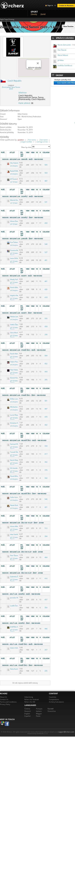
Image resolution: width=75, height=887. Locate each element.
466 (46, 629)
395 (46, 380)
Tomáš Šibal (13, 452)
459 (46, 223)
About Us (3, 697)
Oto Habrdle (13, 163)
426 (46, 289)
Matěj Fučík (13, 279)
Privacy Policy (5, 704)
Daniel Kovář (13, 378)
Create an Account (66, 5)
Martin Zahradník (64, 45)
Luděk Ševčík (13, 606)
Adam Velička (14, 648)
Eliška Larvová (14, 399)
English (27, 713)
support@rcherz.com (66, 732)
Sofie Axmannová (15, 497)
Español (27, 716)
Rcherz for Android (31, 699)
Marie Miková (63, 55)
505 (46, 165)
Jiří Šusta (12, 179)
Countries (52, 697)
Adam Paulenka (14, 362)
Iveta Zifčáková (14, 258)
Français (39, 709)
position (22, 140)
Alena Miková (14, 526)
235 (46, 671)
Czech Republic (15, 80)
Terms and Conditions (8, 702)
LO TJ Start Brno (15, 182)
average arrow (43, 142)
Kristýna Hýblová (15, 423)
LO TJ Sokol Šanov (14, 254)
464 (46, 557)
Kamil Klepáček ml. (16, 460)
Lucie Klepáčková (15, 415)
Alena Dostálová (15, 221)
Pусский (51, 709)
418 (46, 297)
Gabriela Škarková (15, 576)
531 (46, 202)
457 (46, 599)
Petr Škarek (62, 50)
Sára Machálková (15, 332)
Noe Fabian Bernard (16, 370)
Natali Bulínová (14, 505)
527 (46, 252)
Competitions (54, 699)
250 (46, 334)
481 (46, 281)
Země (43, 14)
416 (46, 578)
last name (45, 140)
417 (46, 454)
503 (46, 173)
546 (46, 499)
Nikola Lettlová (14, 316)
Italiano (39, 711)
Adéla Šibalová (14, 324)
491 (46, 260)
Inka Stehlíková (14, 534)
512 (46, 528)
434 (46, 446)
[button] (33, 72)
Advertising (28, 697)
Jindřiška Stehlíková (16, 627)
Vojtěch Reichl (14, 295)
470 (46, 417)
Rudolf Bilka (13, 171)
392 (46, 462)
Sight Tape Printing (7, 19)
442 (46, 425)
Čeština (27, 709)
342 (46, 478)
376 (46, 470)
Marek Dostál (14, 200)
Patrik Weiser (14, 354)
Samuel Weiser (14, 444)
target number (28, 142)
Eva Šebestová (14, 242)
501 (46, 401)
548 (46, 244)
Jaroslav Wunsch (15, 598)
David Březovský (15, 476)
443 (46, 372)
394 (46, 536)
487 (46, 181)
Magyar (39, 713)
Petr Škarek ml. (14, 555)
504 (46, 355)
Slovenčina (52, 711)
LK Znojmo (14, 166)
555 (46, 318)
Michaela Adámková (16, 407)
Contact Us (4, 699)
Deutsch (27, 711)
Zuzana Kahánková (16, 250)
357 (46, 650)
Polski (38, 716)
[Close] (38, 63)
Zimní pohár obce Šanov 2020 (11, 88)
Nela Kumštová (14, 669)
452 (46, 363)
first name (33, 140)
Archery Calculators (56, 702)
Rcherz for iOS (29, 702)
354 (46, 607)
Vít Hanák (12, 468)
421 (46, 507)
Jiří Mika (61, 60)
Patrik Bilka (13, 287)
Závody (34, 14)
